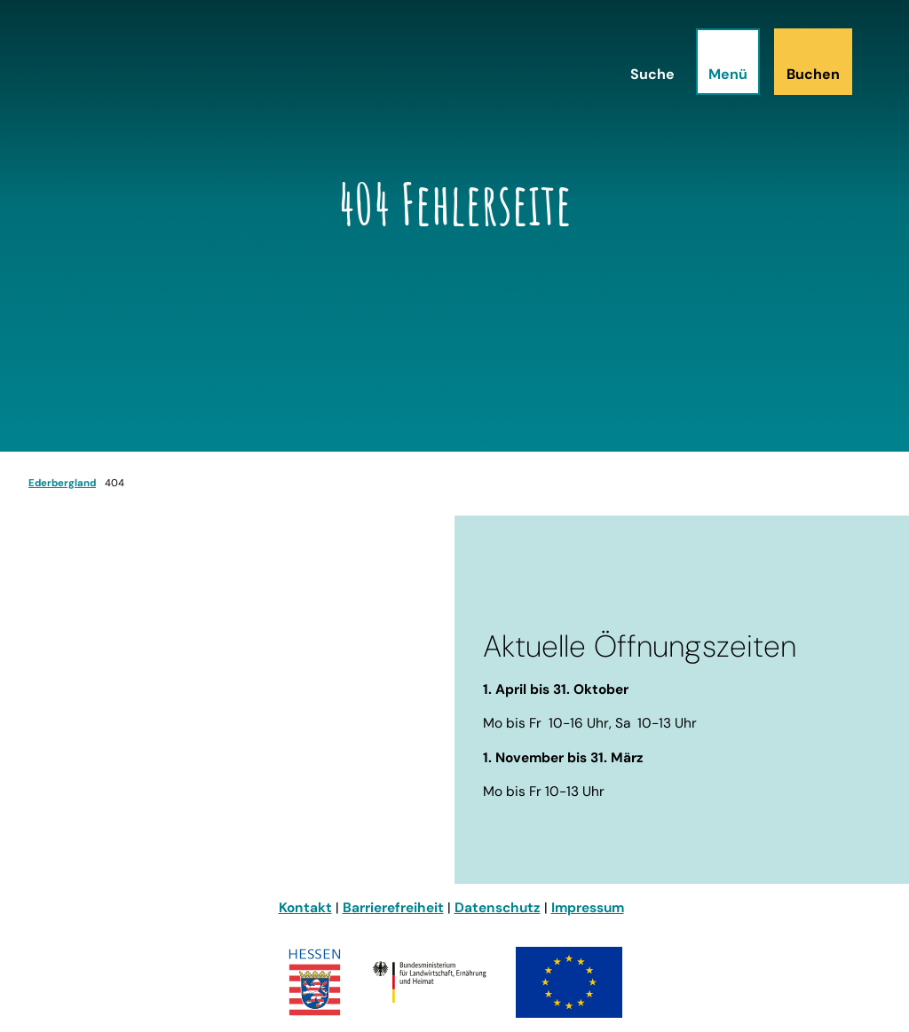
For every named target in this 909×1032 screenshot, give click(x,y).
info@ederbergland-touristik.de (135, 802)
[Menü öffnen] (728, 61)
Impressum (587, 908)
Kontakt (305, 908)
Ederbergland (62, 483)
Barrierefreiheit (393, 908)
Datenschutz (497, 908)
